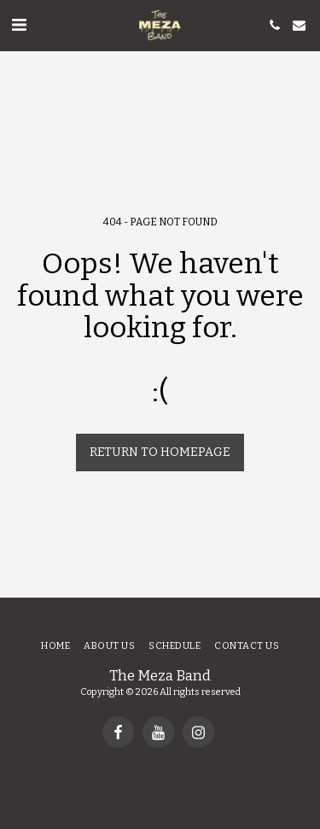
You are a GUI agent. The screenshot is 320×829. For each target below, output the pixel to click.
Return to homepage (160, 452)
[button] (18, 25)
